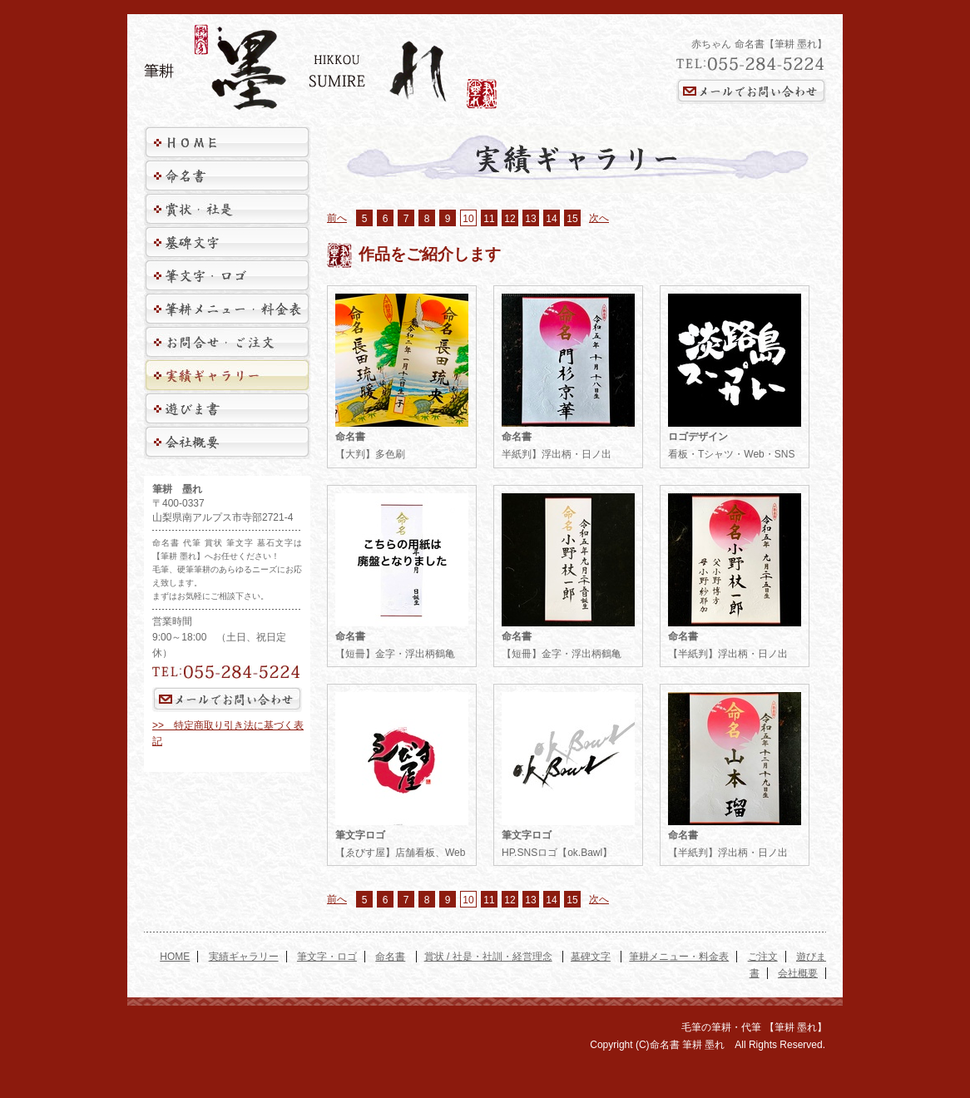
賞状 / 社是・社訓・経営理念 (488, 956)
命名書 (390, 956)
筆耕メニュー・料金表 (679, 956)
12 (509, 219)
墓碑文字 (591, 956)
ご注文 (763, 956)
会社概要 (798, 973)
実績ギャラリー (244, 956)
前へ (337, 218)
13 (530, 219)
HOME (175, 956)
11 (488, 219)
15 (572, 219)
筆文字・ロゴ (327, 956)
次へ (599, 218)
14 (551, 219)
